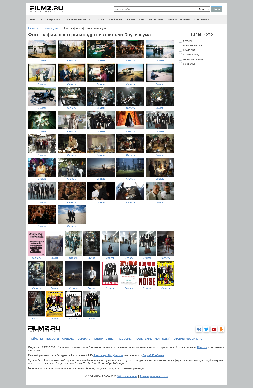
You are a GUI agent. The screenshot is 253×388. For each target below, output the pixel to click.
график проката (179, 19)
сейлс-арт (189, 50)
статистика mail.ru (188, 339)
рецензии (53, 19)
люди (110, 339)
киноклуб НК (135, 19)
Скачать (42, 60)
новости (36, 19)
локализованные (193, 45)
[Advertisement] (203, 121)
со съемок (189, 63)
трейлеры (116, 19)
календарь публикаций (153, 339)
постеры (188, 41)
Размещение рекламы (154, 376)
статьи (99, 19)
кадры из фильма (193, 59)
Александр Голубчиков (108, 355)
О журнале (201, 19)
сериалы (84, 339)
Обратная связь (127, 376)
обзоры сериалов (77, 19)
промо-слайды (192, 54)
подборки (125, 339)
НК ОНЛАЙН (156, 19)
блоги (98, 339)
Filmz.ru (202, 347)
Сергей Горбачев (153, 355)
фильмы (68, 339)
